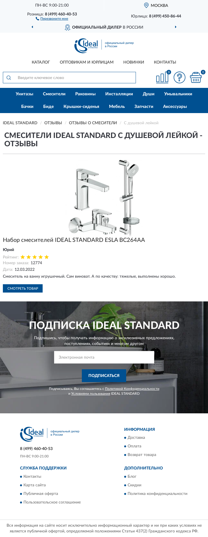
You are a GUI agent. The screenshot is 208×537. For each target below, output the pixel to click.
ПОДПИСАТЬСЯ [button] (104, 376)
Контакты (165, 62)
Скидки (134, 485)
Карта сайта (34, 485)
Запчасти (143, 106)
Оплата (134, 447)
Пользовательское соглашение (52, 502)
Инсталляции (119, 94)
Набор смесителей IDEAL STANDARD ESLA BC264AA (74, 240)
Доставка (136, 438)
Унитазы (24, 94)
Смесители (54, 94)
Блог (132, 477)
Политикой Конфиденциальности (132, 388)
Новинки (133, 62)
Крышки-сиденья (81, 106)
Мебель (117, 106)
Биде (48, 106)
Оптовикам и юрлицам (87, 62)
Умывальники (178, 94)
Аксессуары (175, 106)
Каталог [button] (41, 62)
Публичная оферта (40, 494)
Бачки (27, 106)
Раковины (85, 94)
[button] (52, 18)
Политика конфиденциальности (157, 494)
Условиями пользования (90, 393)
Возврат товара (142, 455)
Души (148, 94)
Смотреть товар (22, 288)
